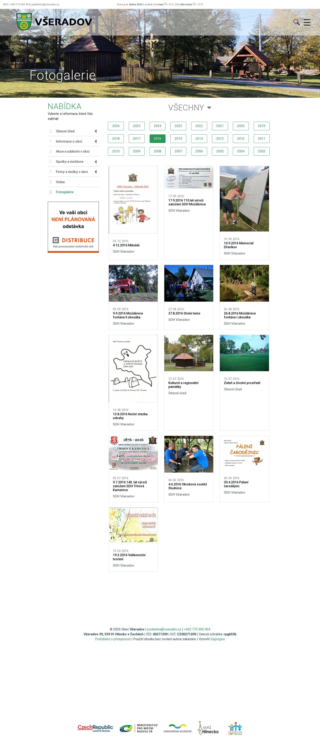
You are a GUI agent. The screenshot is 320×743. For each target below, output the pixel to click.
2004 (240, 151)
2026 (116, 126)
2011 (261, 139)
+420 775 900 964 (197, 629)
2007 (178, 151)
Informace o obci (66, 141)
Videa (57, 182)
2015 (178, 139)
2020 (240, 126)
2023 (178, 126)
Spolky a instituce (66, 161)
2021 (220, 126)
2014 (199, 139)
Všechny (186, 107)
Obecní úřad (62, 131)
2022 (199, 126)
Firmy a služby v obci (69, 171)
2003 (261, 151)
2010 (116, 151)
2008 (157, 151)
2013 (220, 139)
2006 (199, 151)
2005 (220, 151)
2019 (261, 126)
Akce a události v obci (70, 151)
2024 (157, 126)
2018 (116, 139)
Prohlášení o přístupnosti (113, 639)
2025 (136, 126)
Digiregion (217, 639)
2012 (240, 139)
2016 (157, 139)
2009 (136, 151)
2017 (136, 139)
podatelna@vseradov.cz (164, 629)
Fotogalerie (61, 192)
